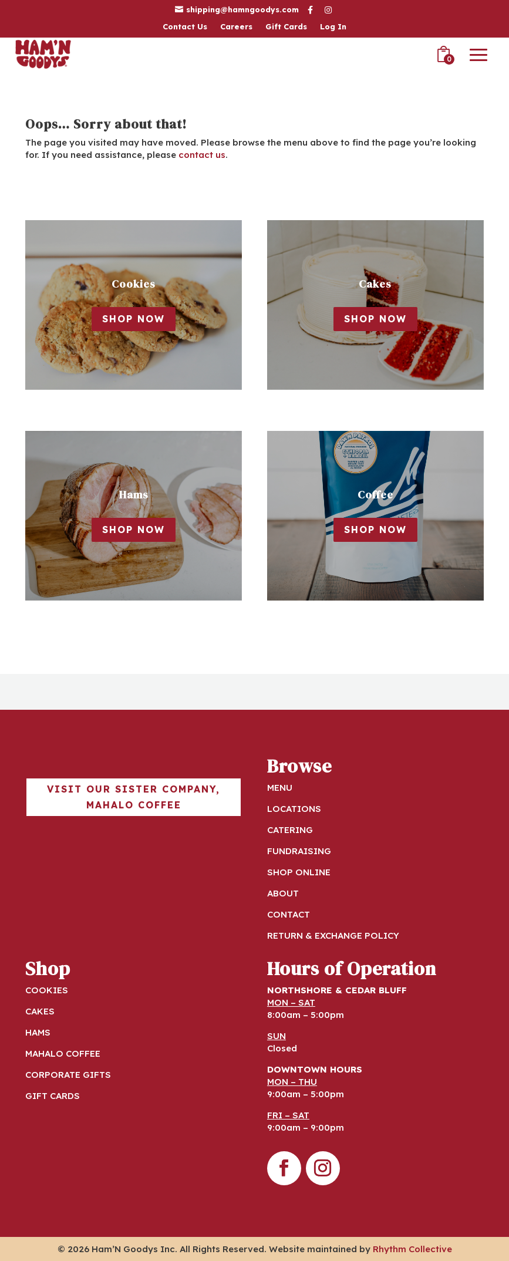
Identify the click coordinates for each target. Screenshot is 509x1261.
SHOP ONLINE (299, 872)
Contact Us (185, 26)
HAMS (37, 1032)
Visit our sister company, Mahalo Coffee (133, 797)
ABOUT (283, 893)
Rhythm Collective (412, 1249)
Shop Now (133, 319)
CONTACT (288, 914)
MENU (279, 787)
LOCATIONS (294, 808)
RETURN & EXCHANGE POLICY (333, 935)
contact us (201, 154)
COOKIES (46, 990)
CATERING (290, 829)
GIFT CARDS (52, 1095)
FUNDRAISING (299, 851)
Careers (236, 26)
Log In (333, 26)
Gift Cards (286, 26)
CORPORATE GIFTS (68, 1074)
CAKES (40, 1011)
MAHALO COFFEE (62, 1053)
